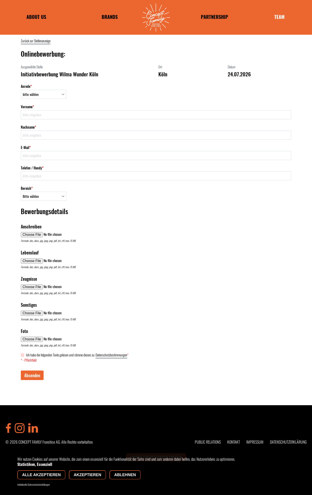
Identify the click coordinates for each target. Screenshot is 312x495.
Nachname (28, 127)
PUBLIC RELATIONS (208, 442)
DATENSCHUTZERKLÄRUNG (288, 442)
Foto (24, 331)
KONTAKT (233, 442)
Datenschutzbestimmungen (111, 354)
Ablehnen (125, 475)
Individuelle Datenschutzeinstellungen (33, 484)
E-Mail (26, 147)
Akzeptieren (87, 475)
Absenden (32, 375)
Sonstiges (29, 305)
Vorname (27, 106)
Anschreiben (31, 226)
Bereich (27, 188)
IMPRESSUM (254, 442)
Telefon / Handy (32, 167)
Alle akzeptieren (41, 475)
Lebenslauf (30, 252)
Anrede (26, 86)
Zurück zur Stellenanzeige (35, 40)
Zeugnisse (29, 279)
